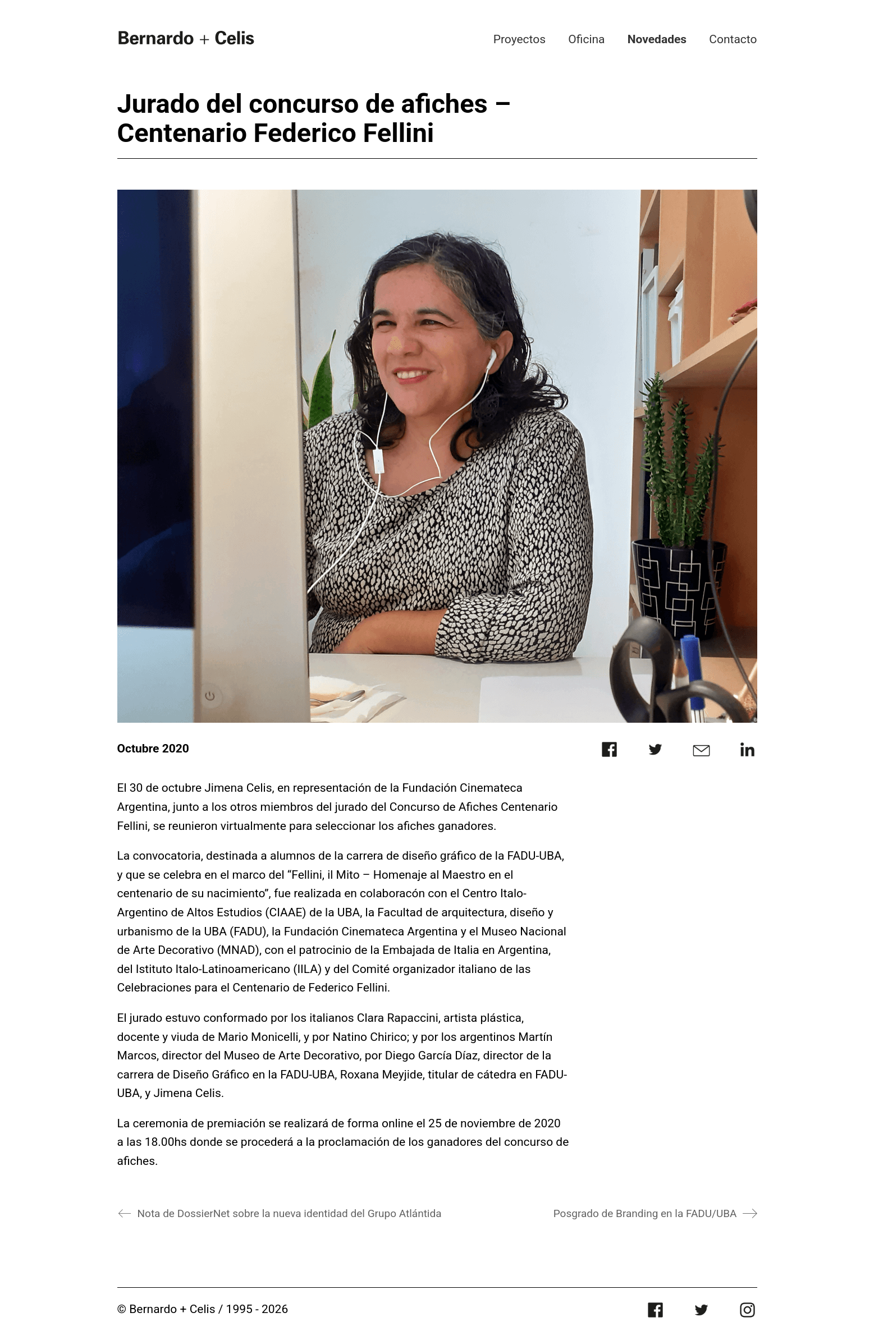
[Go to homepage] (186, 37)
